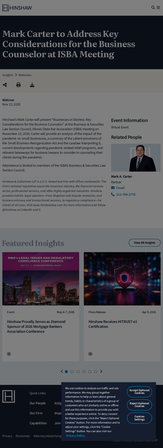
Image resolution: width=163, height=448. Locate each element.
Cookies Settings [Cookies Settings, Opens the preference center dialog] (139, 418)
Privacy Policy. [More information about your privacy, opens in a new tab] (75, 435)
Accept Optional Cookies (139, 391)
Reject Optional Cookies (139, 404)
